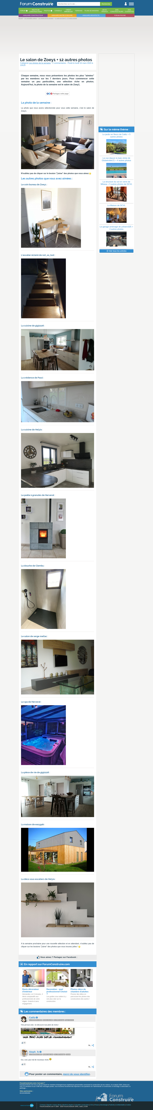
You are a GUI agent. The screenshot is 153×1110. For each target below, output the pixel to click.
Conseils (58, 11)
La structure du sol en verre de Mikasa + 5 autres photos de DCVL (116, 183)
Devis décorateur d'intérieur (30, 990)
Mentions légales (68, 1105)
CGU (91, 1105)
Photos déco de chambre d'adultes (80, 990)
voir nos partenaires (25, 1092)
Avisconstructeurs (116, 10)
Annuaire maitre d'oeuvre (62, 15)
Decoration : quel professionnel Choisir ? (56, 991)
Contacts (42, 1105)
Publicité (111, 1105)
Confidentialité (120, 1105)
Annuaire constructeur (33, 15)
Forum (22, 11)
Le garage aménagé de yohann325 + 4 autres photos (116, 228)
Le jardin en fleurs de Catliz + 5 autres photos (116, 135)
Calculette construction (81, 1105)
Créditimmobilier (68, 10)
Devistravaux (104, 10)
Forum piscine (120, 15)
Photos (47, 11)
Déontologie (104, 1105)
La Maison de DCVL (116, 205)
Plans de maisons (92, 11)
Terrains (78, 11)
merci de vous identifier (76, 1074)
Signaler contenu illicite (54, 1105)
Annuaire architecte (91, 15)
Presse (96, 1105)
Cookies (128, 1105)
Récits (35, 10)
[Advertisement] (76, 36)
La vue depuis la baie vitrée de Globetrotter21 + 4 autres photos (116, 159)
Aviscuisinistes (129, 10)
